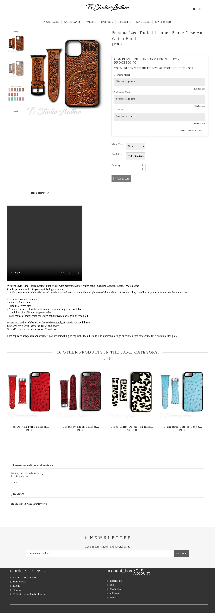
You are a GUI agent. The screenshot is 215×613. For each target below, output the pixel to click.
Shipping (17, 590)
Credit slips (115, 589)
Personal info (116, 581)
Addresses (115, 593)
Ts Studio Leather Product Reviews (29, 594)
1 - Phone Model (122, 75)
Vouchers (114, 597)
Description (40, 193)
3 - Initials (119, 109)
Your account (141, 572)
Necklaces (143, 22)
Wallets (91, 22)
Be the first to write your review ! (29, 503)
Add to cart (122, 178)
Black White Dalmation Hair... (132, 426)
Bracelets (124, 22)
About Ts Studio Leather (24, 577)
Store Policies (19, 581)
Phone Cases (51, 22)
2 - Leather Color (122, 92)
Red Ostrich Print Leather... (30, 426)
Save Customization (191, 130)
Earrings (107, 22)
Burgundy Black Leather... (81, 426)
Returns (16, 586)
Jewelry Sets (163, 22)
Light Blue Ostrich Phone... (183, 426)
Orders (113, 585)
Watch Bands (72, 22)
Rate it (17, 482)
